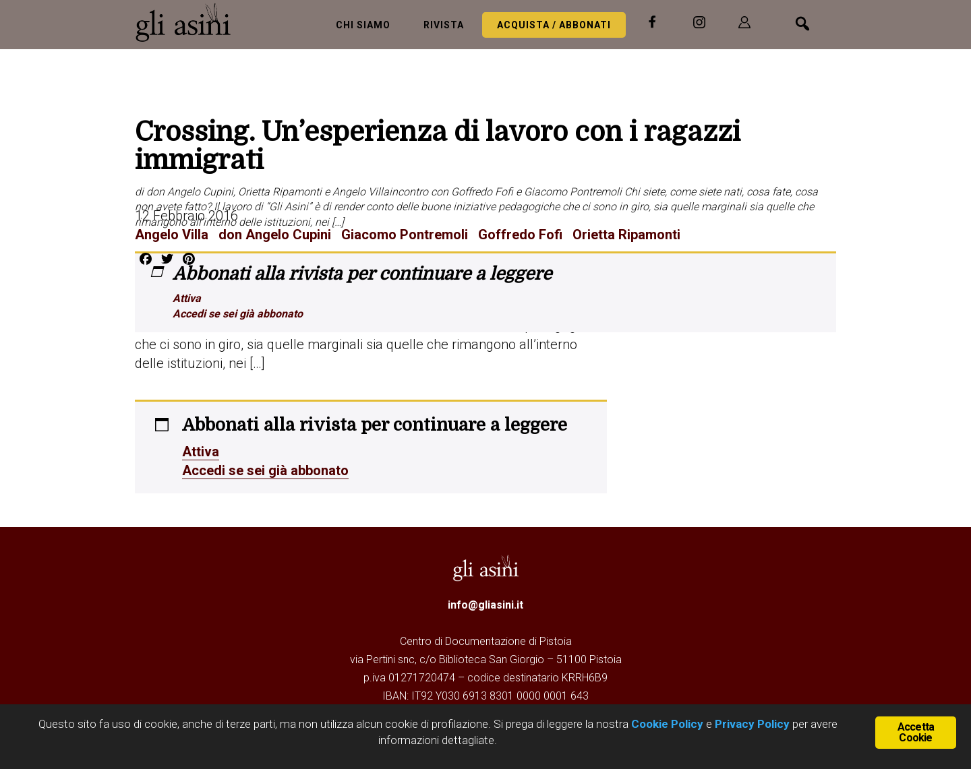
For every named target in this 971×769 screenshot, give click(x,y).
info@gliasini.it (485, 604)
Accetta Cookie (916, 732)
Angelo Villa (171, 234)
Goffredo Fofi (520, 234)
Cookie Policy (665, 724)
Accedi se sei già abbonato (238, 313)
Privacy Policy (752, 724)
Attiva (187, 298)
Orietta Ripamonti (626, 234)
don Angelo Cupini (274, 234)
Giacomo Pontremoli (404, 234)
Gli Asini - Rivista (189, 22)
